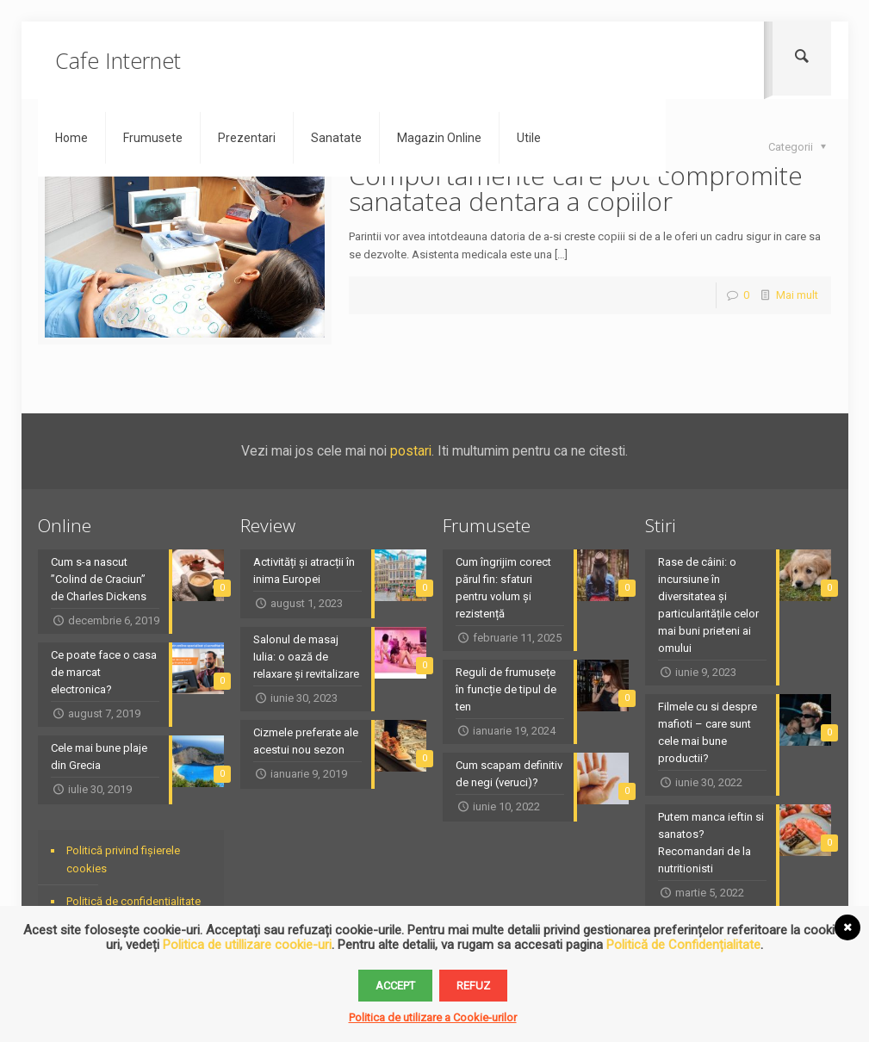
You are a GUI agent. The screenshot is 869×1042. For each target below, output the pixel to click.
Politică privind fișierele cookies (123, 859)
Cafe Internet (118, 60)
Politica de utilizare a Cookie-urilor (433, 1017)
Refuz (473, 985)
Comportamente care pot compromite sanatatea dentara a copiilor (576, 188)
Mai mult (797, 294)
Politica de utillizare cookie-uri (247, 944)
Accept (395, 985)
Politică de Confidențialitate (683, 944)
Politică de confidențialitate (133, 901)
